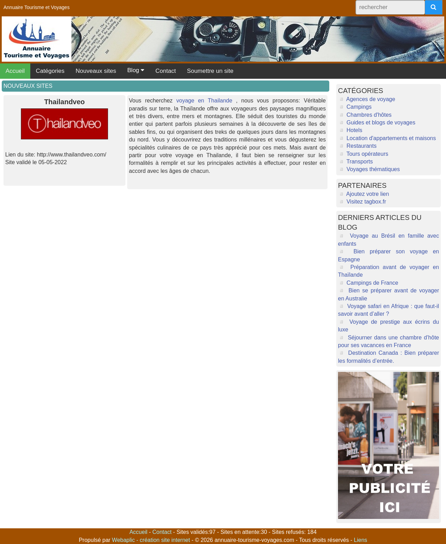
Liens (360, 540)
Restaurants (361, 146)
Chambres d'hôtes (368, 115)
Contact (165, 71)
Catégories (50, 71)
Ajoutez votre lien (367, 194)
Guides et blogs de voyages (380, 122)
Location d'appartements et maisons (391, 138)
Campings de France (372, 283)
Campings (358, 107)
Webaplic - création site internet (151, 540)
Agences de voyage (370, 99)
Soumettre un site (210, 71)
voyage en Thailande (204, 101)
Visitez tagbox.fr (366, 202)
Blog (135, 70)
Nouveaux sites (96, 71)
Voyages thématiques (373, 169)
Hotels (354, 130)
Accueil (15, 71)
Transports (359, 161)
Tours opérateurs (367, 154)
